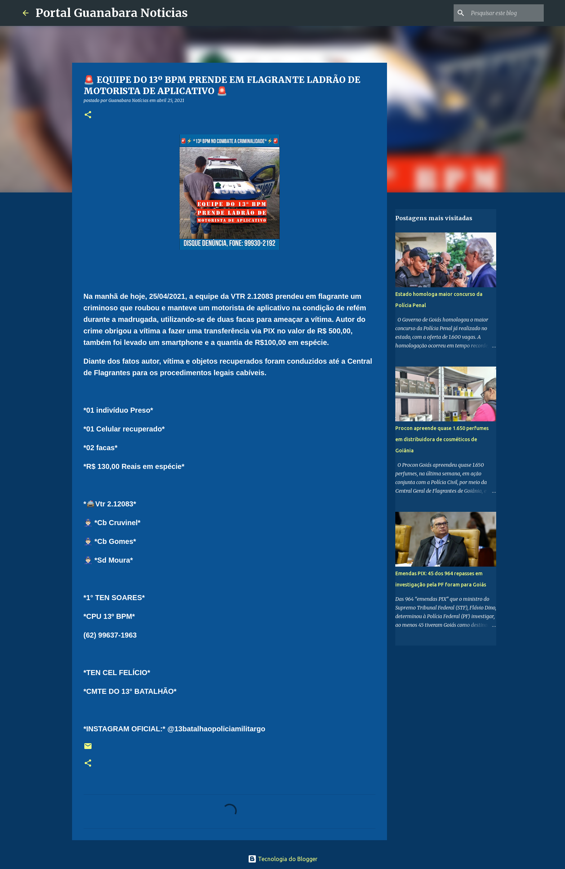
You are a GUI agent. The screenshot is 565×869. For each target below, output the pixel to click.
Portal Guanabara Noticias (112, 13)
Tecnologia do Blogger (282, 859)
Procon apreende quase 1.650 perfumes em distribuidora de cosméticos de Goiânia (442, 439)
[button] (88, 115)
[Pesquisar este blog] (506, 13)
